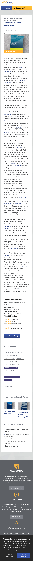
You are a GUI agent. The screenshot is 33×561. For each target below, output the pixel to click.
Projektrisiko (8, 386)
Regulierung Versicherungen (13, 364)
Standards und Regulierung (12, 383)
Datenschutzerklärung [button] (10, 550)
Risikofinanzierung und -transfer (14, 352)
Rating (6, 355)
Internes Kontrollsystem (12, 377)
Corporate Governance (11, 367)
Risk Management (9, 358)
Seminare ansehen (16, 488)
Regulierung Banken (10, 361)
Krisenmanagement (10, 374)
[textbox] (21, 7)
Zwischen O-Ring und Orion (13, 439)
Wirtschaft (13, 355)
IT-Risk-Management (10, 370)
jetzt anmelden (16, 516)
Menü (8, 8)
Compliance (8, 380)
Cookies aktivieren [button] (23, 555)
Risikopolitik (19, 358)
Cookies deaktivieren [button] (9, 555)
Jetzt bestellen (11, 336)
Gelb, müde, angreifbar (11, 446)
